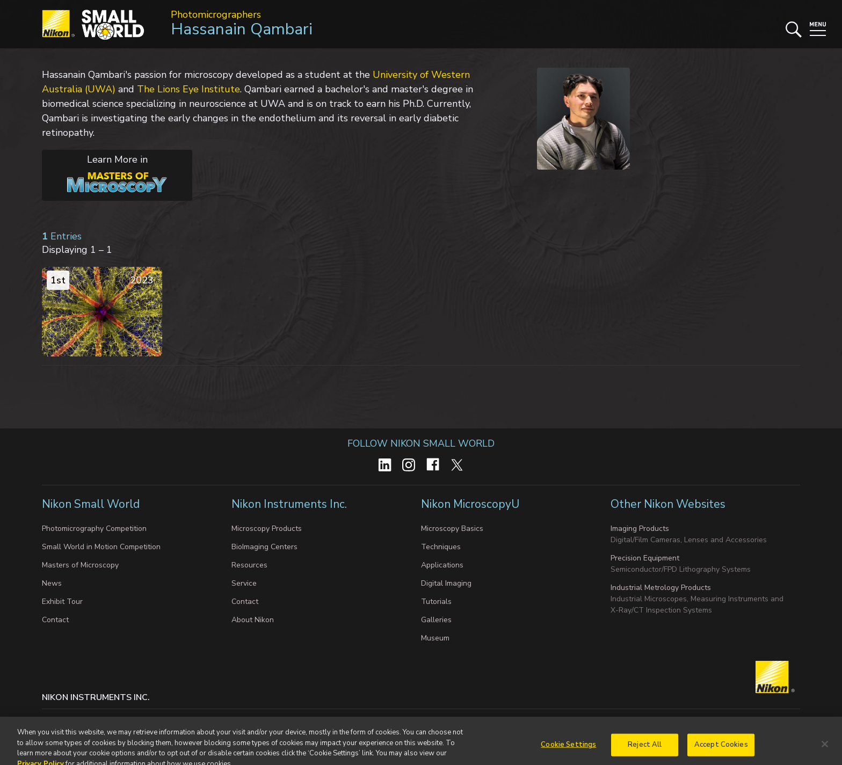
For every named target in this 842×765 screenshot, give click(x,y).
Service (244, 583)
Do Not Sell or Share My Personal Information (265, 720)
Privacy (97, 720)
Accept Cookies (721, 752)
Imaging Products (640, 528)
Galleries (436, 620)
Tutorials (436, 601)
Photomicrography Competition (94, 528)
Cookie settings (148, 720)
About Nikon (252, 620)
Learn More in (105, 173)
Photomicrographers (216, 14)
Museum (435, 638)
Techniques (441, 547)
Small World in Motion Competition (101, 547)
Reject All (645, 752)
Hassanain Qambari (242, 29)
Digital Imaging (446, 583)
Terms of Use (378, 720)
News (52, 583)
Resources (249, 565)
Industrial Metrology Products (661, 587)
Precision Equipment (645, 558)
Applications (442, 565)
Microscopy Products (266, 528)
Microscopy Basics (452, 528)
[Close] (825, 752)
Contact (55, 620)
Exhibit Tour (62, 601)
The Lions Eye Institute (188, 89)
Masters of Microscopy (80, 565)
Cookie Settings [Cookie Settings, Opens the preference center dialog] (568, 752)
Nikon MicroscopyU (470, 504)
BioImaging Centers (264, 547)
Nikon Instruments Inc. (289, 504)
